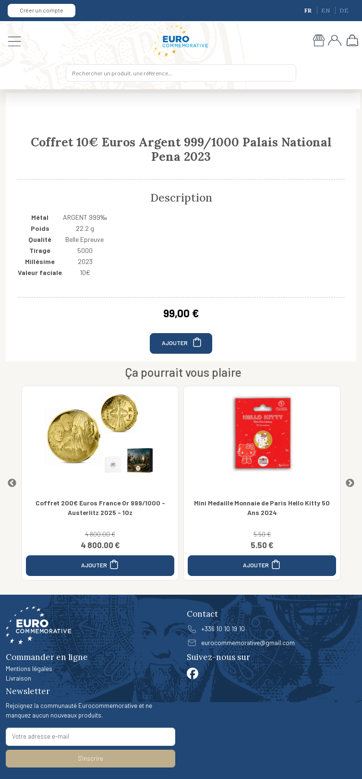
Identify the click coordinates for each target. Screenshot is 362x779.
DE (344, 10)
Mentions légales (29, 668)
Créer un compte (41, 10)
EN (326, 10)
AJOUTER (182, 342)
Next (350, 483)
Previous (12, 483)
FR (308, 10)
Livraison (18, 678)
